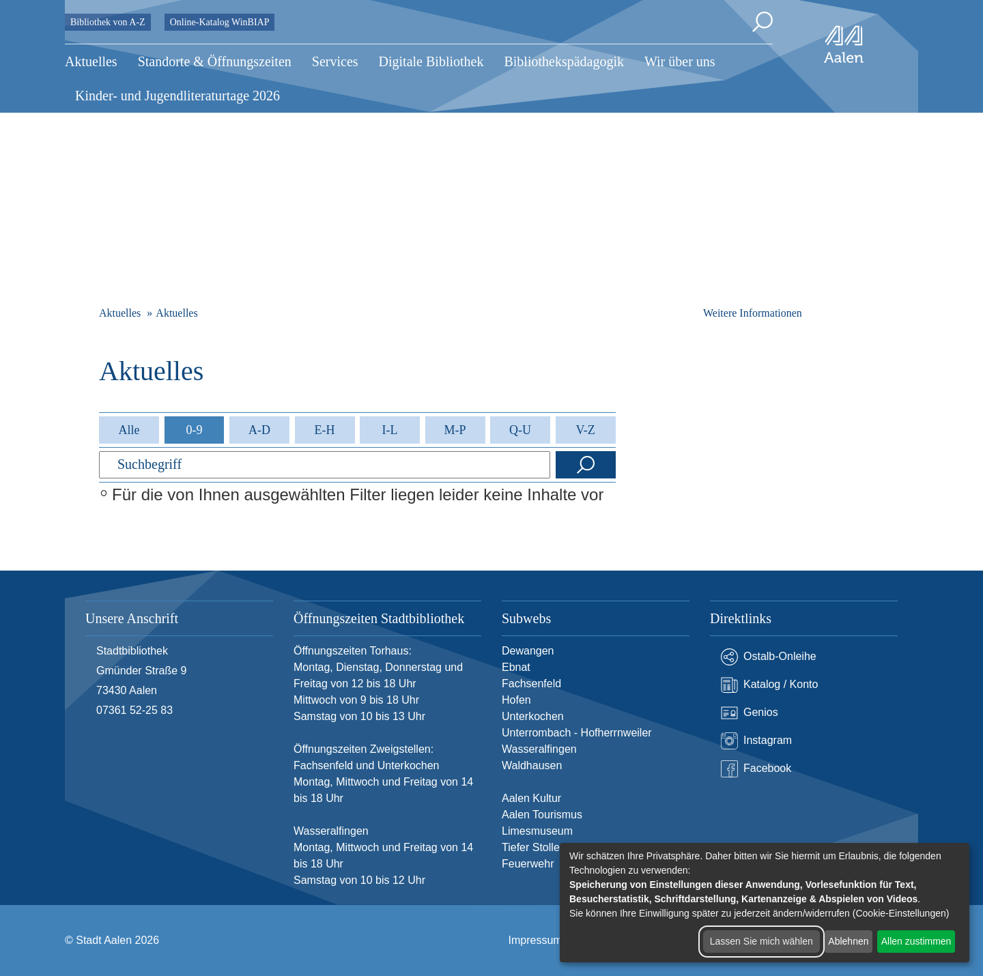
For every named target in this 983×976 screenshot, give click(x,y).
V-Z (585, 430)
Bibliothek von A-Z (107, 22)
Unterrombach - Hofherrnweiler (577, 732)
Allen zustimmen (916, 941)
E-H (325, 430)
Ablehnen (848, 941)
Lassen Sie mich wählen (761, 941)
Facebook (756, 768)
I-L (390, 430)
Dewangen (528, 651)
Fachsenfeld (531, 683)
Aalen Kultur (531, 798)
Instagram (756, 740)
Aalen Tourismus (542, 814)
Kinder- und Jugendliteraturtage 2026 (177, 95)
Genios (749, 712)
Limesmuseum (537, 831)
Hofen (516, 700)
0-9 (194, 430)
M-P (455, 430)
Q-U (520, 430)
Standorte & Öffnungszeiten (214, 61)
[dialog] (764, 902)
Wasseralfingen (539, 749)
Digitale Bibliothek (431, 61)
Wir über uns (679, 61)
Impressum (535, 940)
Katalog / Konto (769, 684)
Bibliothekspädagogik (564, 61)
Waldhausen (532, 765)
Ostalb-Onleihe (768, 656)
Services (335, 61)
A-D (259, 430)
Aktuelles (91, 61)
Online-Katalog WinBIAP (220, 22)
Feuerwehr (528, 864)
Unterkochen (533, 716)
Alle (128, 430)
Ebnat (516, 667)
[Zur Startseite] (844, 44)
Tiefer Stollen (534, 847)
